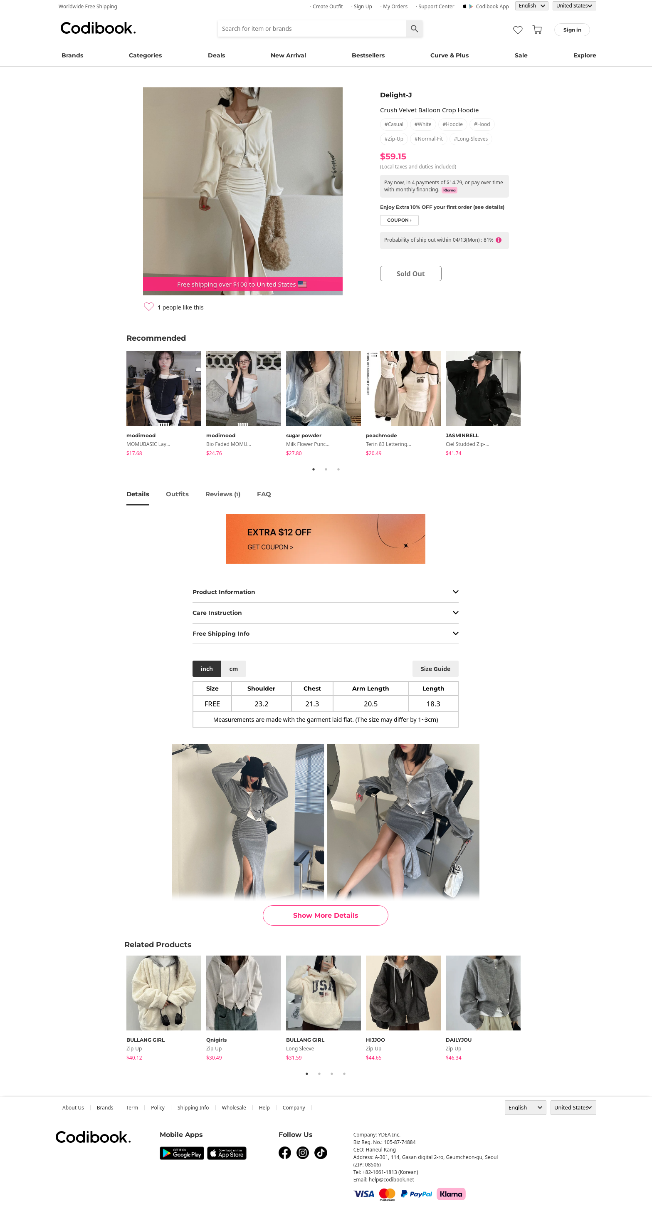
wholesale (234, 1107)
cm (233, 669)
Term (132, 1107)
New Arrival (288, 55)
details (137, 494)
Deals (216, 55)
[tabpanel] (166, 405)
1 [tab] (313, 469)
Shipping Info (193, 1107)
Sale (521, 55)
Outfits (177, 494)
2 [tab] (326, 469)
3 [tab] (338, 469)
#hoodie (453, 124)
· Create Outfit (326, 6)
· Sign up (361, 6)
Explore (584, 55)
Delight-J (396, 95)
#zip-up (394, 138)
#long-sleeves (471, 138)
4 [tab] (344, 1074)
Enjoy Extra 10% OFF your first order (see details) (442, 207)
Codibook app (492, 6)
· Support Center (435, 6)
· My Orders (394, 6)
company (294, 1107)
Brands (72, 55)
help (264, 1107)
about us (73, 1107)
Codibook (98, 27)
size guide (435, 669)
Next (532, 405)
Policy (158, 1107)
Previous (120, 405)
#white (423, 124)
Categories (145, 55)
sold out (411, 273)
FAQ (264, 494)
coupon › (399, 220)
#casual (394, 124)
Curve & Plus (449, 55)
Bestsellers (368, 55)
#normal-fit (429, 138)
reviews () (222, 494)
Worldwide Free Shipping (88, 6)
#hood (482, 124)
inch (207, 669)
